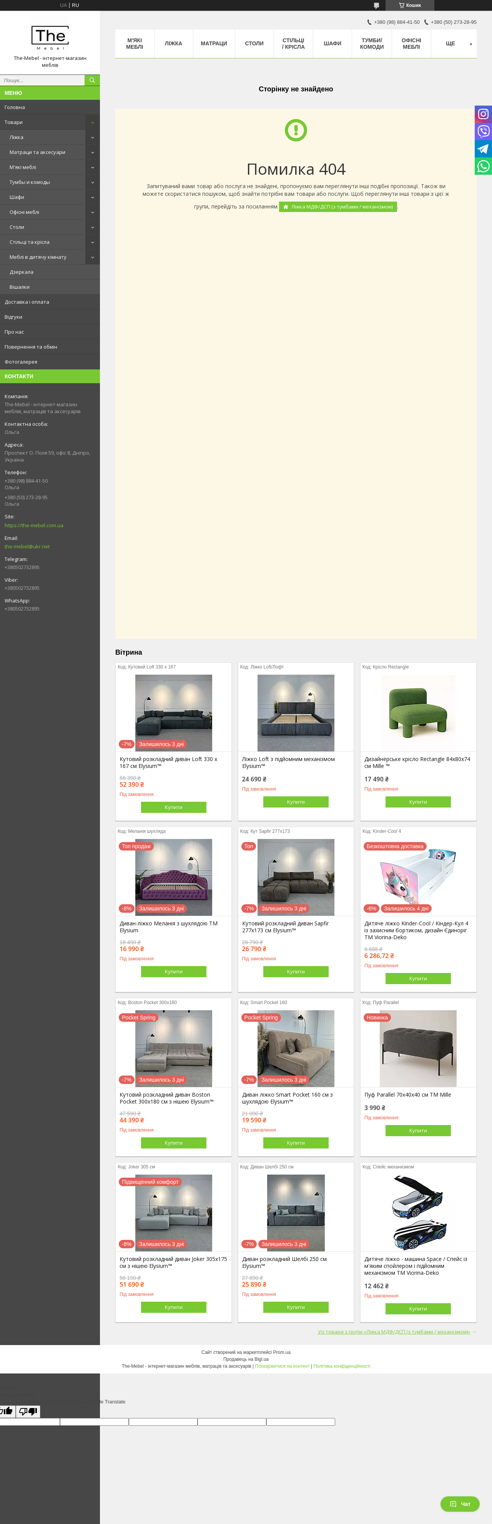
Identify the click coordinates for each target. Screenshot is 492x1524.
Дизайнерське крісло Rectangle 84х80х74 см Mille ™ (417, 762)
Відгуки (13, 316)
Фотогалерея (21, 361)
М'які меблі (23, 167)
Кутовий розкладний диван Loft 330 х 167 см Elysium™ (168, 762)
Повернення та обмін (31, 346)
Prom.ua (282, 1352)
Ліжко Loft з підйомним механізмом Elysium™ (288, 762)
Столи (17, 226)
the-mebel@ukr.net (27, 546)
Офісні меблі (24, 211)
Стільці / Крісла (293, 43)
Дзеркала (21, 271)
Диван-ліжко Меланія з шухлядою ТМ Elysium (169, 927)
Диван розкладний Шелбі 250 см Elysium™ (284, 1262)
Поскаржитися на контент (282, 1366)
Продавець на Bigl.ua (246, 1359)
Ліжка (16, 137)
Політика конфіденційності (342, 1366)
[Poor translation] (28, 1411)
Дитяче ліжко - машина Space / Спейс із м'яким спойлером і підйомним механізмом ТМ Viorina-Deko (415, 1266)
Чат (460, 1504)
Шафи (17, 197)
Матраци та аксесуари (37, 152)
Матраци (214, 43)
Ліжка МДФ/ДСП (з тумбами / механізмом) (342, 206)
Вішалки (20, 286)
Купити (174, 807)
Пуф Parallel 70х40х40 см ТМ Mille (407, 1094)
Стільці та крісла (30, 241)
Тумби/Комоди (372, 43)
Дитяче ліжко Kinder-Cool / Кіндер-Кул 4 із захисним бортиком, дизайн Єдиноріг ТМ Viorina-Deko (416, 930)
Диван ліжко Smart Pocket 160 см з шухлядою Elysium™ (287, 1098)
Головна (15, 107)
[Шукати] (92, 80)
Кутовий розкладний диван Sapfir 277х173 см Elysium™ (285, 927)
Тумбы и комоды (30, 182)
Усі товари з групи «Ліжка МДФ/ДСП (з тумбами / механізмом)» (394, 1331)
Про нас (14, 331)
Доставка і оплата (27, 301)
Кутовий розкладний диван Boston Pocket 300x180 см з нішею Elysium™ (167, 1098)
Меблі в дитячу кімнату (38, 256)
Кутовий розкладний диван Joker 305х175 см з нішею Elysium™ (173, 1262)
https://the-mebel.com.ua (34, 525)
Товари (14, 122)
